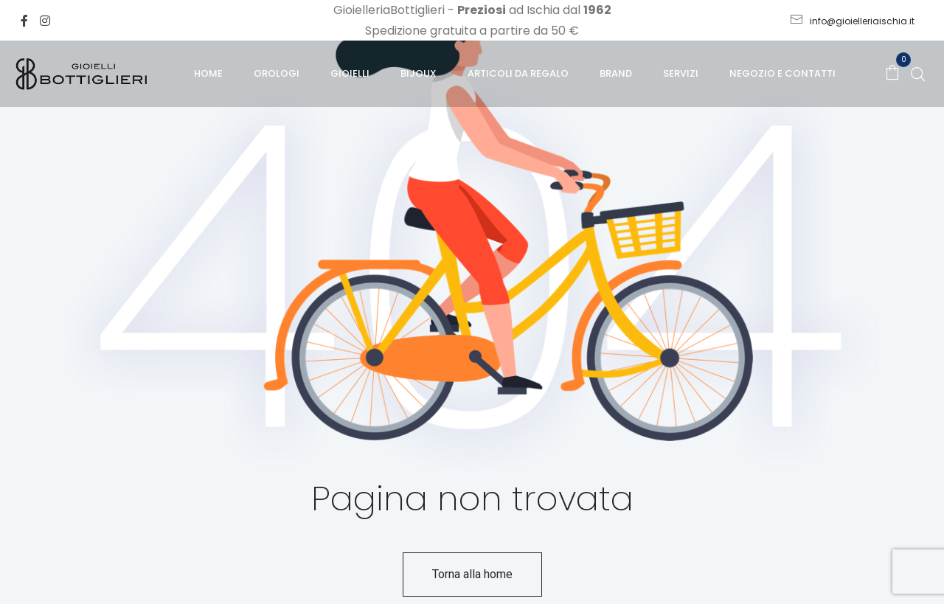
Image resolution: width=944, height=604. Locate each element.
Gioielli (349, 73)
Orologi (276, 73)
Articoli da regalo (518, 73)
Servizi (680, 73)
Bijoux (418, 73)
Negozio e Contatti (782, 73)
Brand (616, 73)
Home (208, 73)
